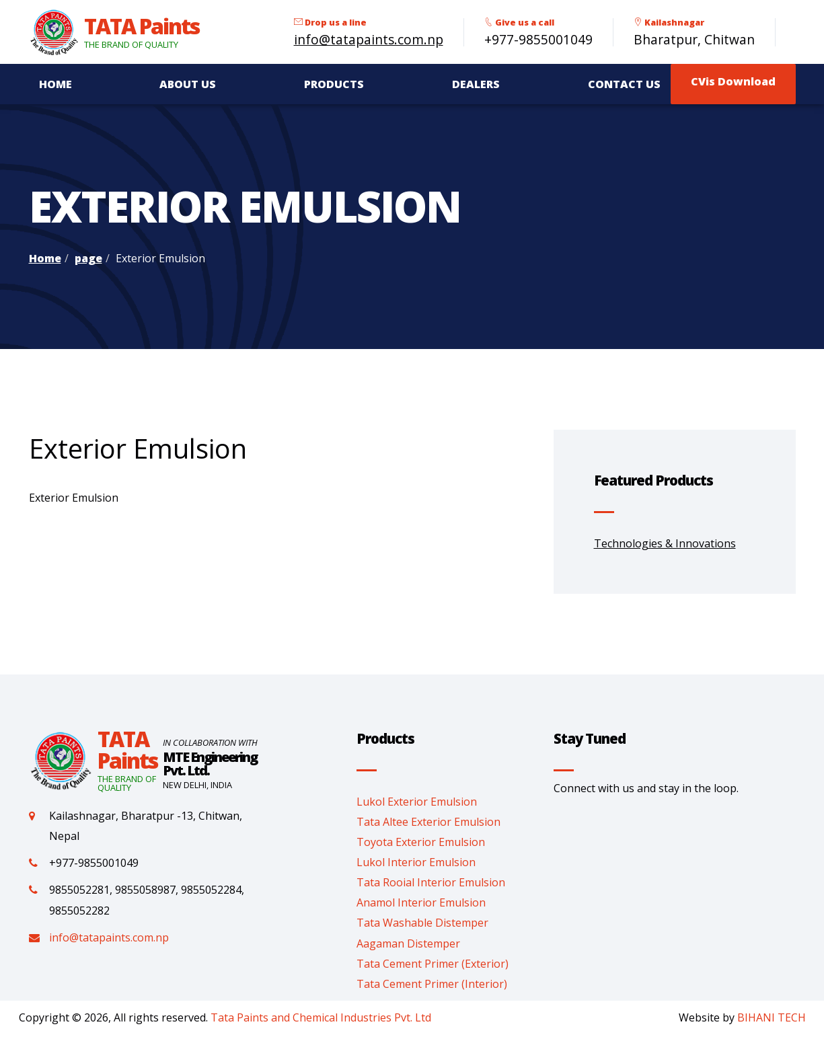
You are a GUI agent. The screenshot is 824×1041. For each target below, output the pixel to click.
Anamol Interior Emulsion (421, 902)
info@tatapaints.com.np (368, 39)
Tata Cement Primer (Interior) (432, 983)
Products (334, 84)
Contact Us (624, 84)
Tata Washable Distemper (422, 922)
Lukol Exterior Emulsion (417, 801)
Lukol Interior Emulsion (416, 862)
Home (55, 84)
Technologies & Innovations (665, 543)
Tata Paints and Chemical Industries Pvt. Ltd (321, 1017)
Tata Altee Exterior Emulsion (428, 821)
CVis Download (733, 81)
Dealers (476, 84)
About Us (187, 84)
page (88, 258)
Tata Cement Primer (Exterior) (433, 963)
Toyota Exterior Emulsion (421, 842)
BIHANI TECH (771, 1017)
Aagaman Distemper (408, 943)
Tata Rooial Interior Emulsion (431, 882)
